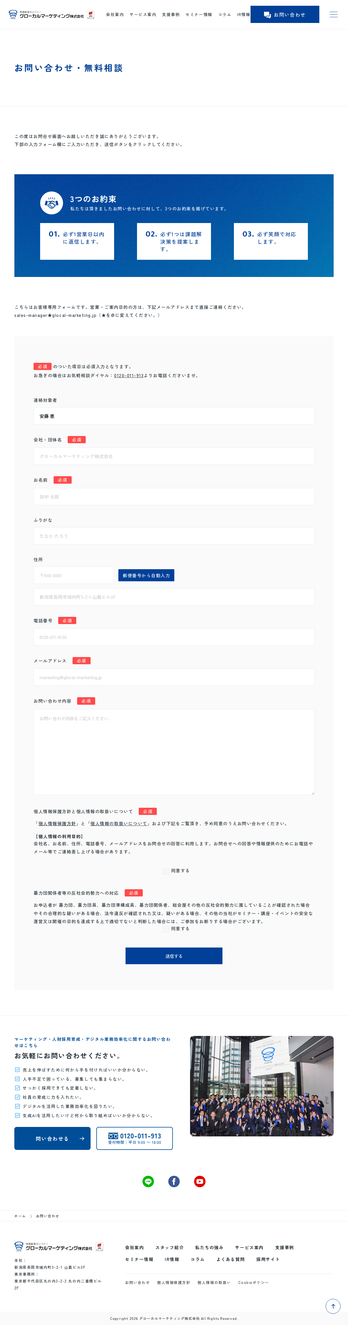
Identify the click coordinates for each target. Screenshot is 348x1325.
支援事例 (171, 14)
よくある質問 (230, 1259)
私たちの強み (209, 1247)
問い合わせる (52, 1138)
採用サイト (268, 1259)
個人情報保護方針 (57, 823)
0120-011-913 (129, 375)
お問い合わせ (285, 14)
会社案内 (115, 14)
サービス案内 (143, 14)
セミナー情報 (198, 14)
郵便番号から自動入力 (146, 575)
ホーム (20, 1215)
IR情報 (243, 14)
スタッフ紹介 (169, 1247)
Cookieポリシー (253, 1282)
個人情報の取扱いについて (118, 823)
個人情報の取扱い (214, 1282)
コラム (225, 14)
